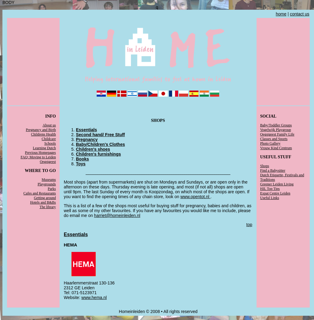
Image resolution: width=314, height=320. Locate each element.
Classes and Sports (274, 139)
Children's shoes (93, 149)
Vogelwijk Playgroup (275, 130)
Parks (52, 189)
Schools (50, 143)
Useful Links (269, 198)
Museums (49, 179)
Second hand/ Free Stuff (100, 134)
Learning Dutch (44, 148)
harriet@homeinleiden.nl (117, 215)
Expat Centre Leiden (275, 193)
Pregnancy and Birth (41, 130)
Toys (81, 163)
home (281, 14)
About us (49, 125)
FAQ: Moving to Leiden (38, 157)
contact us (299, 14)
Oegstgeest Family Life (277, 134)
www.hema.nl (94, 297)
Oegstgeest (48, 162)
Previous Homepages (40, 152)
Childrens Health (43, 134)
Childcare (49, 139)
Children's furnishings (98, 154)
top (249, 224)
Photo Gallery (270, 143)
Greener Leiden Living (277, 184)
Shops (264, 166)
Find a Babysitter (272, 170)
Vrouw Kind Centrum (276, 148)
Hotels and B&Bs (43, 202)
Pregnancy (87, 139)
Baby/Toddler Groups (276, 125)
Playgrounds (47, 184)
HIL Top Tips (270, 189)
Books (82, 159)
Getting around (45, 198)
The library (48, 207)
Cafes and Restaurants (39, 193)
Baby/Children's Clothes (100, 144)
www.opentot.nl (195, 196)
